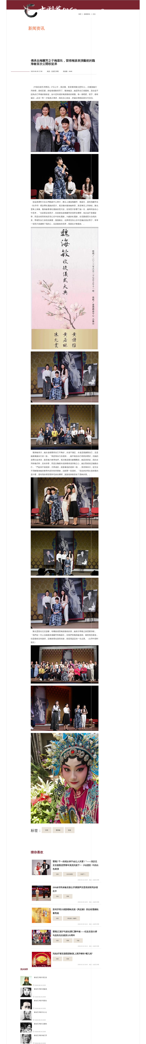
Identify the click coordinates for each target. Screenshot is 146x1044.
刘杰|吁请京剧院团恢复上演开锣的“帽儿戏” (73, 953)
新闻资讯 (36, 28)
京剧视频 (78, 28)
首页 (20, 28)
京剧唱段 (57, 28)
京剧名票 (24, 48)
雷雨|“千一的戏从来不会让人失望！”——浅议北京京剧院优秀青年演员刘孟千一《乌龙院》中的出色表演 (75, 865)
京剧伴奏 (99, 28)
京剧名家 (120, 28)
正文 (94, 14)
